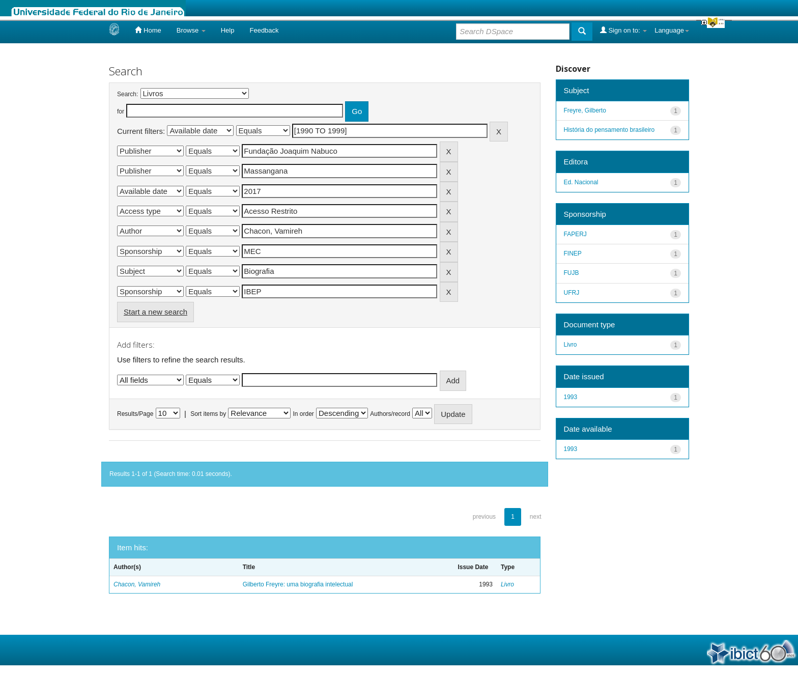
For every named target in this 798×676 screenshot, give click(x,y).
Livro (507, 584)
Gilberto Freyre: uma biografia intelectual (298, 584)
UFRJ (572, 292)
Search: (127, 94)
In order (303, 413)
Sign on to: (623, 30)
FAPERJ (575, 234)
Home (148, 30)
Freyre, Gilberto (585, 110)
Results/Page (135, 413)
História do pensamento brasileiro (609, 129)
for (120, 111)
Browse (191, 30)
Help (228, 30)
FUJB (571, 272)
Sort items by (208, 413)
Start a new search (155, 311)
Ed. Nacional (581, 182)
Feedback (263, 30)
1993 (571, 397)
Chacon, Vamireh (136, 584)
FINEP (573, 253)
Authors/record (390, 413)
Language (671, 30)
